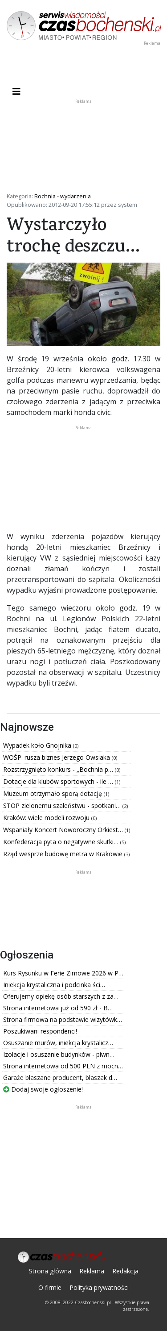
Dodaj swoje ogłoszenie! (43, 1089)
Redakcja (125, 1271)
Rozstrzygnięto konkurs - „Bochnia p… (59, 769)
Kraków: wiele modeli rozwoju (47, 817)
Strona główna (50, 1271)
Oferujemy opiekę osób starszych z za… (60, 996)
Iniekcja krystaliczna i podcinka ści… (54, 984)
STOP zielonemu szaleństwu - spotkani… (62, 805)
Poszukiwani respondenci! (40, 1031)
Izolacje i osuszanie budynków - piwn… (58, 1054)
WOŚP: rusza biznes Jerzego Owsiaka (57, 757)
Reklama (91, 1271)
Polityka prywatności (99, 1287)
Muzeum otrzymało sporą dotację (53, 793)
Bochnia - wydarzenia (62, 196)
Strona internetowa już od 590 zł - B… (58, 1008)
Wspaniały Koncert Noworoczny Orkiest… (64, 829)
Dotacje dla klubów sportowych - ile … (59, 781)
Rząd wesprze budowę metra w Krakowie (63, 854)
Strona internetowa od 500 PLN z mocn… (63, 1066)
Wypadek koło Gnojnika (38, 745)
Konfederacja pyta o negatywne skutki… (61, 841)
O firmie (49, 1287)
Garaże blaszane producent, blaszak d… (60, 1077)
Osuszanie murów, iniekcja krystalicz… (58, 1042)
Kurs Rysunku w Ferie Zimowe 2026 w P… (63, 973)
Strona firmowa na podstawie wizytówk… (62, 1019)
